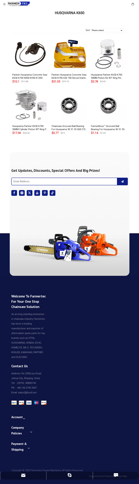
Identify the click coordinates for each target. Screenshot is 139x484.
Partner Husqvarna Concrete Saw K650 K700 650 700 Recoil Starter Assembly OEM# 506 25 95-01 (69, 76)
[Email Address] (64, 181)
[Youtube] (37, 193)
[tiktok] (52, 193)
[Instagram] (22, 193)
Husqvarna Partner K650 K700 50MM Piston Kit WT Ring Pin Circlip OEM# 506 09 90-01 (106, 76)
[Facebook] (14, 193)
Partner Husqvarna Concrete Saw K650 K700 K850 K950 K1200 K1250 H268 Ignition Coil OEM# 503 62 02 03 (29, 76)
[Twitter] (29, 193)
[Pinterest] (45, 193)
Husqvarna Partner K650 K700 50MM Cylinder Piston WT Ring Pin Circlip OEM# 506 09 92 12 (30, 128)
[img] (69, 242)
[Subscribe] (122, 181)
